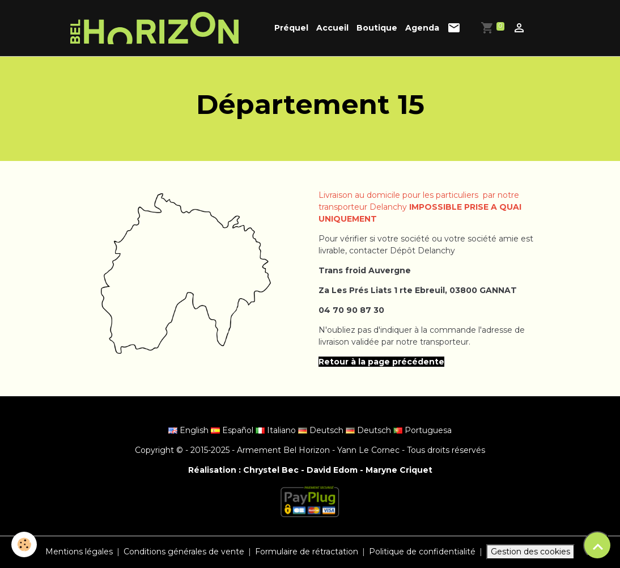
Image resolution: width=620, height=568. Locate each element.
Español (233, 430)
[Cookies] (24, 544)
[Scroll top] (597, 545)
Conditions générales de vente (184, 551)
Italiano (277, 430)
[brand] (156, 28)
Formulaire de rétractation (306, 551)
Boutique (376, 28)
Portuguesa (422, 430)
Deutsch (322, 430)
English (189, 430)
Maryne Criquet (399, 470)
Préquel (291, 28)
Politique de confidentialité (422, 551)
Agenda (422, 28)
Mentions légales (79, 551)
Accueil (332, 28)
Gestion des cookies (530, 551)
